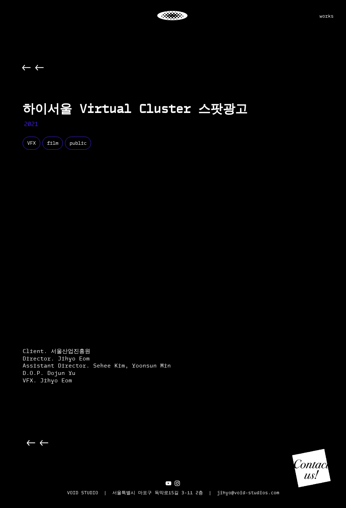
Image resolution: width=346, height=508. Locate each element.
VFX (31, 143)
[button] (311, 468)
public (77, 143)
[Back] (26, 67)
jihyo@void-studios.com (248, 492)
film (52, 143)
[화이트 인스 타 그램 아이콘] (177, 483)
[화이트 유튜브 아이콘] (168, 483)
